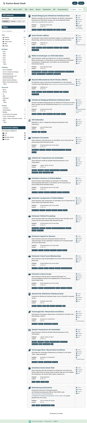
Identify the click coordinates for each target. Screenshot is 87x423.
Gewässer (40, 323)
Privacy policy (48, 421)
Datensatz (34, 132)
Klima (61, 47)
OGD (39, 132)
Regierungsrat (35, 149)
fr (57, 421)
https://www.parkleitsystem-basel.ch (42, 22)
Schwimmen (35, 172)
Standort (39, 305)
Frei (54, 29)
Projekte (34, 74)
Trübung (38, 405)
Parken (44, 305)
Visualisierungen (69, 71)
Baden (40, 172)
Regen (44, 47)
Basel (64, 305)
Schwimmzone (63, 170)
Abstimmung (53, 192)
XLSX (5, 133)
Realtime (64, 29)
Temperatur (39, 47)
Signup (81, 3)
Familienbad (40, 170)
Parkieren (52, 305)
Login (74, 3)
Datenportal (51, 71)
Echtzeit (58, 29)
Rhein (33, 405)
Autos (44, 29)
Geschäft (34, 152)
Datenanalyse (57, 74)
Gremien (65, 210)
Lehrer (46, 381)
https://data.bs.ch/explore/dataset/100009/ (61, 84)
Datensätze (44, 71)
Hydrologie (55, 323)
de (53, 421)
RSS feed (6, 139)
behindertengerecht (54, 170)
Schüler (42, 381)
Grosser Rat (42, 149)
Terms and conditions (37, 421)
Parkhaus (39, 29)
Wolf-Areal (65, 47)
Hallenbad (34, 170)
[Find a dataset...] (13, 31)
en (55, 421)
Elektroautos (49, 29)
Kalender (65, 250)
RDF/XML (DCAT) (8, 137)
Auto (48, 305)
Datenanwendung (41, 74)
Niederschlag (50, 47)
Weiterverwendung (36, 71)
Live (52, 172)
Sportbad (47, 170)
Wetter (33, 47)
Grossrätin (51, 268)
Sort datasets (5, 18)
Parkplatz (34, 29)
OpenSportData (46, 172)
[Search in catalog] (24, 31)
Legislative (68, 149)
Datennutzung (49, 74)
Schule (33, 381)
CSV (5, 135)
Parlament (48, 149)
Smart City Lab (35, 50)
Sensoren (56, 47)
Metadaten (43, 132)
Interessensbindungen (66, 268)
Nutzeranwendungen (60, 71)
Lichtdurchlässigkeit (45, 405)
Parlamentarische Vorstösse (58, 149)
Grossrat (46, 268)
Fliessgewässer (47, 323)
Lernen (38, 381)
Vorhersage (34, 323)
